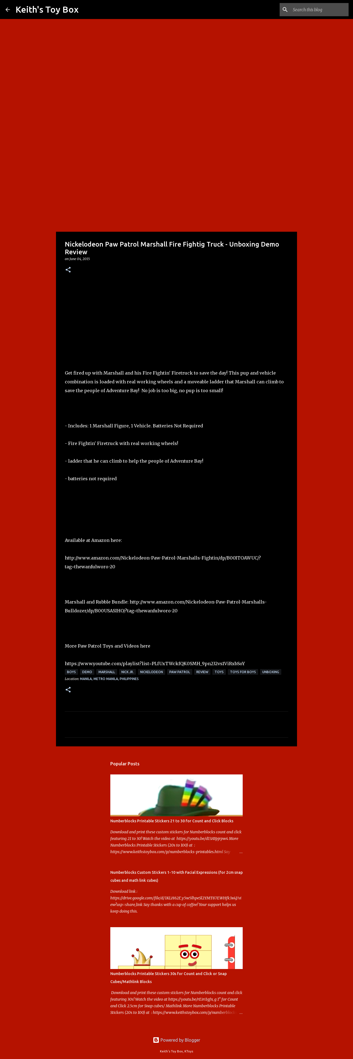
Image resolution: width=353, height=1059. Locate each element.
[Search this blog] (320, 9)
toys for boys (243, 672)
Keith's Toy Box (47, 9)
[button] (68, 270)
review (202, 672)
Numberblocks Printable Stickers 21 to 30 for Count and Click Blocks (171, 821)
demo (87, 672)
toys (219, 672)
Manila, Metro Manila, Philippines (109, 679)
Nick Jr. (127, 672)
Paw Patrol (179, 672)
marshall (106, 672)
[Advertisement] (176, 188)
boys (71, 672)
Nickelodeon (151, 672)
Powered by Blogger (176, 1040)
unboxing (270, 672)
